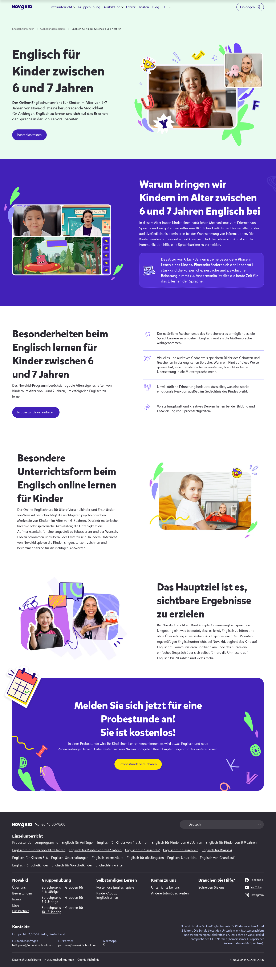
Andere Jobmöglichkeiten (170, 893)
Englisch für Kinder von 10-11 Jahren (38, 850)
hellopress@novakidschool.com (32, 945)
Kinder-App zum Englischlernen (108, 895)
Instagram (254, 895)
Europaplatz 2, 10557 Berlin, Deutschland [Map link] (38, 934)
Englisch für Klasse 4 (217, 850)
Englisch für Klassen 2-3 (180, 850)
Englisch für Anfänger (77, 843)
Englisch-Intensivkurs (107, 858)
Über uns (19, 887)
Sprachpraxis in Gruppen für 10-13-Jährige (62, 910)
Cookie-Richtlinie (88, 960)
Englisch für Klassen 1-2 (142, 850)
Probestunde (21, 843)
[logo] (22, 7)
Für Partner (20, 911)
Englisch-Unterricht (181, 858)
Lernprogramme (46, 843)
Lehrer (130, 7)
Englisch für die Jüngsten (145, 858)
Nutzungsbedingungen (59, 960)
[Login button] (250, 7)
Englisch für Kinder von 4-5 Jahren (122, 843)
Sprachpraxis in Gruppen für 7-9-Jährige (62, 900)
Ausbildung (112, 7)
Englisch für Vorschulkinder (72, 865)
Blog (155, 7)
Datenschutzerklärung (26, 960)
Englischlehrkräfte (109, 865)
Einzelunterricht (60, 7)
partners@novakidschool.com (77, 945)
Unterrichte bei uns (165, 887)
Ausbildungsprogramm (52, 29)
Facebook (254, 880)
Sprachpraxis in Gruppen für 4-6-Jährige (62, 889)
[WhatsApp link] (104, 945)
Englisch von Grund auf (217, 858)
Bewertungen (22, 893)
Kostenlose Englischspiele (115, 887)
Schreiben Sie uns (211, 887)
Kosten (144, 7)
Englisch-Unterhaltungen (69, 858)
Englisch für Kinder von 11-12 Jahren (95, 850)
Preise (16, 899)
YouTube (253, 887)
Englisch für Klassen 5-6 (30, 858)
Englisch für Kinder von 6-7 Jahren (177, 843)
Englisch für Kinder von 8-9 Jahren (231, 843)
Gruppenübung (89, 7)
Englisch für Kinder (23, 29)
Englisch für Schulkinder (30, 865)
